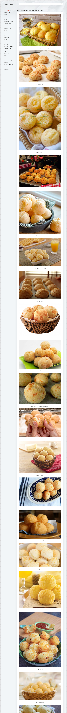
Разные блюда (8, 12)
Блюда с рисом (8, 57)
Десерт (6, 50)
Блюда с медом (8, 23)
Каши (6, 25)
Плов (6, 19)
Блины (6, 33)
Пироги (6, 30)
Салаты (6, 35)
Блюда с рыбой (8, 58)
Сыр (6, 16)
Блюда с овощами (8, 66)
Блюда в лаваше (8, 51)
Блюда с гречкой (8, 60)
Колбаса (7, 55)
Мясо (6, 17)
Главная (14, 3)
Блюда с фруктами (8, 42)
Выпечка (7, 53)
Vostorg (8, 4)
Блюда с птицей (8, 28)
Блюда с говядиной (9, 48)
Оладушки (7, 67)
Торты (6, 62)
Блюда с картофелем (9, 64)
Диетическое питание (9, 21)
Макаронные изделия (9, 26)
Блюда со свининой (9, 46)
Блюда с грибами (8, 32)
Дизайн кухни (7, 69)
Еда (6, 14)
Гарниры (6, 44)
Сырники (6, 41)
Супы (6, 39)
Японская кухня (8, 37)
